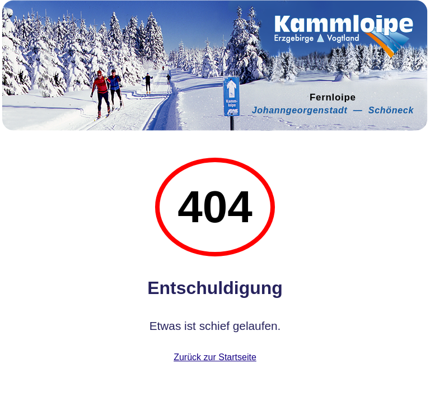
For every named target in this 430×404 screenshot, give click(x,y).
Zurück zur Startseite (215, 357)
